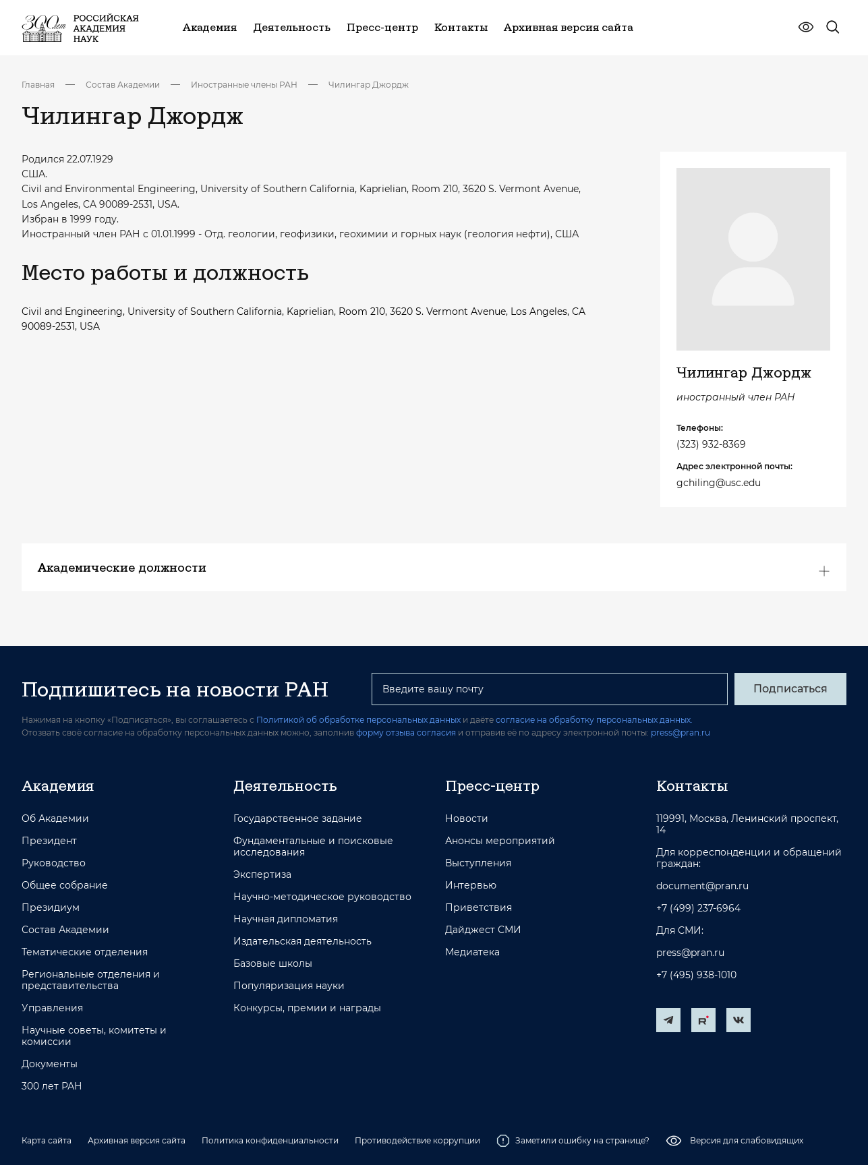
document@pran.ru (702, 886)
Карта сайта (46, 1140)
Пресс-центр (492, 785)
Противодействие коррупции (417, 1140)
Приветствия (478, 908)
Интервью (470, 885)
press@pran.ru (680, 732)
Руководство (54, 863)
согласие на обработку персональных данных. (594, 720)
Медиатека (472, 952)
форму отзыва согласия (406, 732)
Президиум (51, 908)
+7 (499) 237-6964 (698, 908)
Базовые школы (272, 963)
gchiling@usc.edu (718, 483)
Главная (38, 85)
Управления (52, 1008)
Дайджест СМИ (483, 930)
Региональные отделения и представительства (91, 980)
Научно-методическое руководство (322, 897)
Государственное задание (297, 819)
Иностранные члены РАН (244, 85)
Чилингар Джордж (368, 85)
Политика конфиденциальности (270, 1140)
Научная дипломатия (285, 919)
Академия (58, 785)
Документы (50, 1064)
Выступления (478, 863)
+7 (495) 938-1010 (696, 975)
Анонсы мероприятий (500, 841)
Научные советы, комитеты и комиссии (94, 1036)
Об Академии (55, 819)
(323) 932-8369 (711, 444)
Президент (49, 841)
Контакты (692, 785)
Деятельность (285, 785)
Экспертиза (262, 874)
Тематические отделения (85, 952)
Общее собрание (65, 885)
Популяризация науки (289, 986)
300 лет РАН (52, 1086)
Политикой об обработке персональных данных (358, 720)
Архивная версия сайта (136, 1140)
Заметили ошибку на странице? (572, 1140)
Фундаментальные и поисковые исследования (313, 846)
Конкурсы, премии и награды (307, 1008)
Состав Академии (123, 85)
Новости (466, 819)
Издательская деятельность (302, 941)
